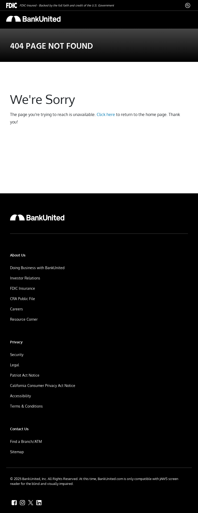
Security (16, 354)
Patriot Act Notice (24, 375)
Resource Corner (24, 319)
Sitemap (17, 452)
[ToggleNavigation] (185, 18)
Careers (16, 309)
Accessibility (20, 396)
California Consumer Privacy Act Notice (42, 385)
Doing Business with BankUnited (37, 268)
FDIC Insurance (22, 288)
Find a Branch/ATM (26, 441)
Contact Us (19, 429)
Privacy (16, 342)
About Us (18, 255)
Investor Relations (25, 278)
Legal (14, 365)
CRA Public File (22, 298)
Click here (106, 114)
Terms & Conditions (26, 406)
